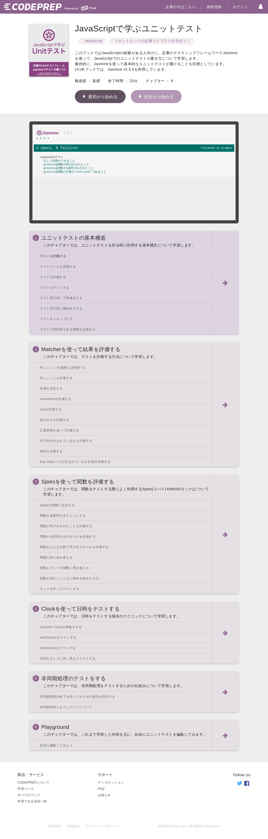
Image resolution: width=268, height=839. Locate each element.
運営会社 (54, 826)
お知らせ (104, 795)
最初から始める (99, 96)
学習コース (26, 789)
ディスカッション (111, 782)
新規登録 (214, 7)
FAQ (101, 789)
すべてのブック (29, 795)
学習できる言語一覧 (32, 801)
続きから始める (155, 96)
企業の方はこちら (180, 7)
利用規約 (73, 826)
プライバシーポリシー (102, 826)
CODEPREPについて (33, 782)
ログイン (240, 7)
